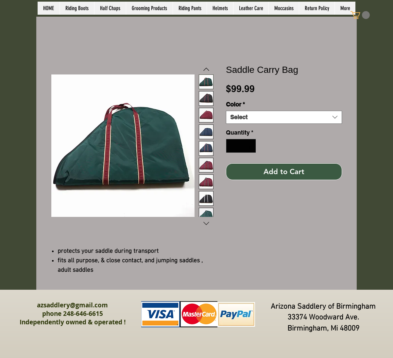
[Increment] (250, 146)
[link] (360, 15)
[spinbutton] (241, 146)
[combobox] (284, 117)
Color (235, 104)
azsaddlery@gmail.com (72, 305)
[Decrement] (232, 146)
